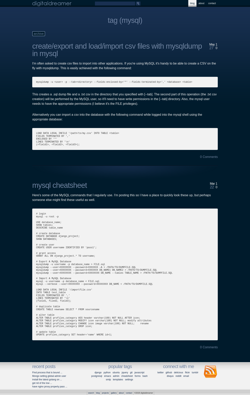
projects (105, 393)
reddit (178, 376)
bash (145, 376)
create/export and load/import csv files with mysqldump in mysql (117, 50)
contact (212, 3)
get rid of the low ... (42, 383)
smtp (108, 379)
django (98, 372)
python (107, 372)
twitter (160, 372)
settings (129, 379)
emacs (107, 376)
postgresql (96, 376)
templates (118, 379)
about (201, 3)
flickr (187, 372)
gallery (114, 393)
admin (116, 376)
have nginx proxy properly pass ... (49, 386)
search (91, 393)
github (169, 372)
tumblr (195, 372)
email (186, 376)
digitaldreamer (51, 3)
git (131, 372)
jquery (125, 372)
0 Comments (209, 157)
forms (138, 376)
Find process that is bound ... (47, 372)
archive (39, 33)
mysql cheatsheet (59, 185)
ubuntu (116, 372)
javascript (139, 372)
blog (192, 3)
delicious (178, 372)
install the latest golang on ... (47, 379)
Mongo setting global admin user (49, 376)
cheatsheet (127, 376)
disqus (170, 376)
